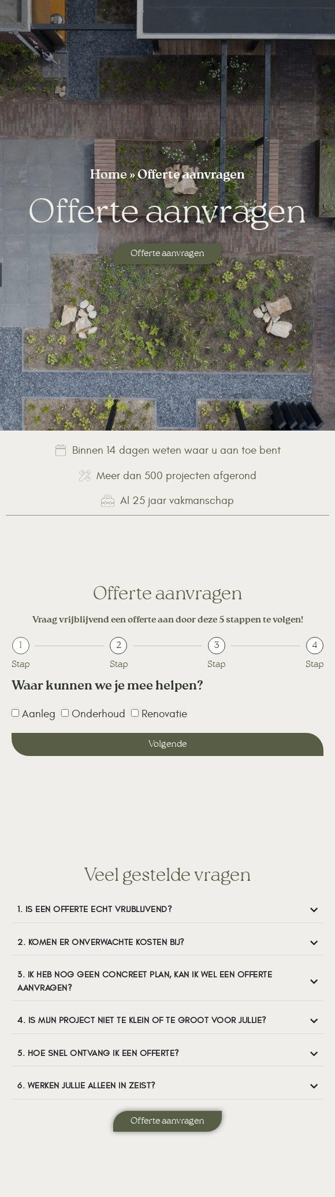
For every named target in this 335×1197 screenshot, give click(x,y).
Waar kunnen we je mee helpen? (107, 688)
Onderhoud (98, 714)
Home (108, 176)
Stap (20, 664)
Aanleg (38, 714)
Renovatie (164, 714)
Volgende (167, 744)
